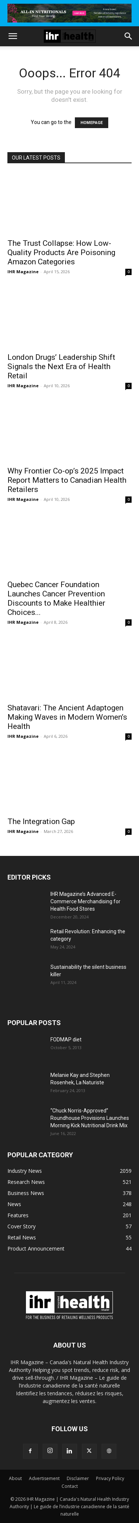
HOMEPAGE (91, 122)
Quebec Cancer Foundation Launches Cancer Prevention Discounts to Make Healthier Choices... (56, 598)
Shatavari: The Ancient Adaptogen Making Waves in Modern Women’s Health (67, 717)
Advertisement (44, 1478)
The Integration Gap (41, 821)
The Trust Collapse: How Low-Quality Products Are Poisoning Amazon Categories (61, 252)
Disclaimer (78, 1478)
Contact (70, 1486)
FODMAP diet (66, 1039)
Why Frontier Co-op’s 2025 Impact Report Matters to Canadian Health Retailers (66, 480)
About (15, 1478)
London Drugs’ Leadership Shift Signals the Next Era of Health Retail (61, 366)
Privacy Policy (110, 1478)
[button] (12, 36)
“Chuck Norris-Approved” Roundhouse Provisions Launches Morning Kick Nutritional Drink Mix (89, 1118)
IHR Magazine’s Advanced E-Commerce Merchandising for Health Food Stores (85, 901)
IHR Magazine (23, 271)
